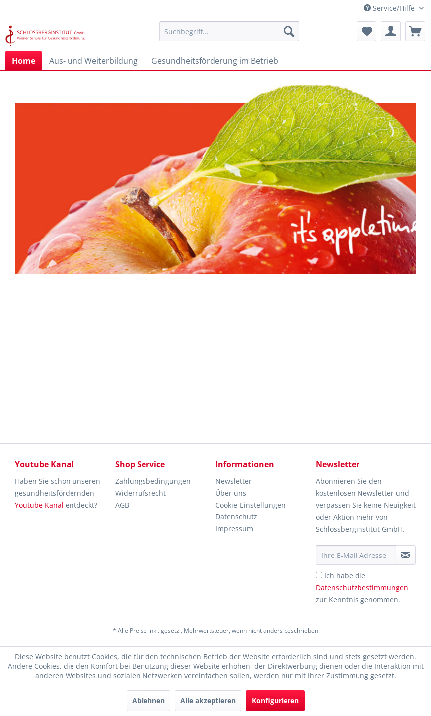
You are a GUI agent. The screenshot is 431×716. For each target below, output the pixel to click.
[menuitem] (229, 31)
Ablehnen (148, 700)
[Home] (23, 60)
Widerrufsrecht (140, 493)
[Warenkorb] (415, 31)
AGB (122, 505)
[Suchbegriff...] (229, 31)
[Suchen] (289, 31)
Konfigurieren (275, 700)
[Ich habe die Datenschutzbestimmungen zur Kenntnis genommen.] (319, 575)
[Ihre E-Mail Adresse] (356, 555)
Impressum (234, 528)
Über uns (231, 493)
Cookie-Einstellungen (251, 505)
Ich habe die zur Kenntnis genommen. (362, 587)
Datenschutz (236, 516)
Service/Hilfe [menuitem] (390, 8)
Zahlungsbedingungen (153, 481)
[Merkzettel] (366, 31)
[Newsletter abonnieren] (406, 555)
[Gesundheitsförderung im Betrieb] (214, 60)
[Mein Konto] (391, 31)
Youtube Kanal (39, 505)
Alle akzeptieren (208, 700)
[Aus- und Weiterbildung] (93, 60)
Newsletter (234, 481)
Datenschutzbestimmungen (362, 587)
